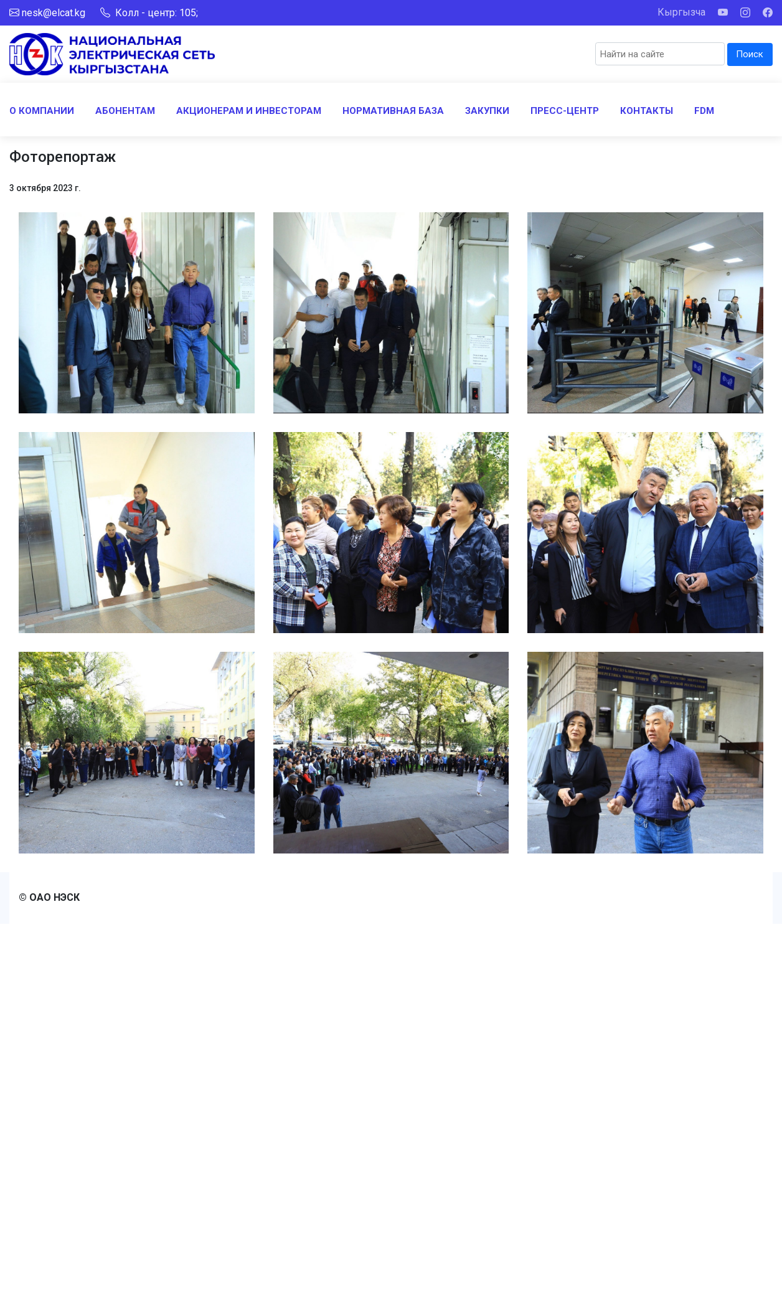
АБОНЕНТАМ (125, 110)
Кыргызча (681, 12)
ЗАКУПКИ (487, 110)
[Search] (660, 53)
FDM (704, 110)
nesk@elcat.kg (53, 13)
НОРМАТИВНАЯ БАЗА (393, 110)
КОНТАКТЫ (646, 110)
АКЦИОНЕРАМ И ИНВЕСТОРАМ (248, 110)
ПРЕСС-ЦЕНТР (564, 110)
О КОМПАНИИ (41, 110)
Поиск (749, 54)
